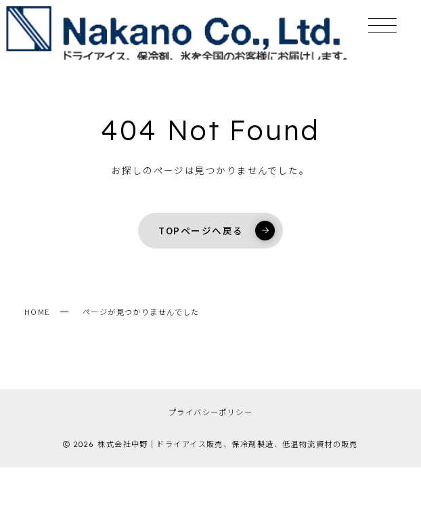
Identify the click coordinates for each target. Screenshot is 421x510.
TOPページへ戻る (216, 230)
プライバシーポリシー (210, 411)
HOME (37, 311)
